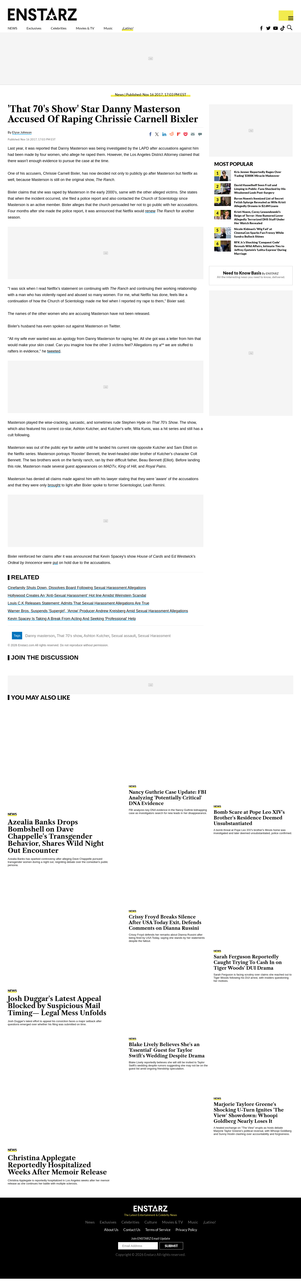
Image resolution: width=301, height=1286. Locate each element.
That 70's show (69, 643)
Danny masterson (40, 643)
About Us (111, 1237)
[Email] (192, 141)
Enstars (42, 14)
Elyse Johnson (22, 139)
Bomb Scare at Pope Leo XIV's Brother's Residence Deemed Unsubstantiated (249, 825)
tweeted (53, 358)
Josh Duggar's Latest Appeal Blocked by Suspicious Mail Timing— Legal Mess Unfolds (57, 1013)
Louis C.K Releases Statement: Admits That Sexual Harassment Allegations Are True (78, 610)
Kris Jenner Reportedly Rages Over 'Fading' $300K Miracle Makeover (257, 181)
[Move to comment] (200, 141)
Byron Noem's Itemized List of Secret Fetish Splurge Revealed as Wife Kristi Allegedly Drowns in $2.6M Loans (260, 209)
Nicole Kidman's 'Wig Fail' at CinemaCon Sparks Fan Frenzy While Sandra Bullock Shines (259, 239)
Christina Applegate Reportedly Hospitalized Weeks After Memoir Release (57, 1172)
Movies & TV (114, 30)
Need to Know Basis (242, 280)
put (55, 570)
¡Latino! (171, 30)
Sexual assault (123, 643)
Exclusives (44, 30)
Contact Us (131, 1237)
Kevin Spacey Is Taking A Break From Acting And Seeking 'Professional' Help (72, 626)
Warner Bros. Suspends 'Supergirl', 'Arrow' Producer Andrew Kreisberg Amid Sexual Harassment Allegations (98, 618)
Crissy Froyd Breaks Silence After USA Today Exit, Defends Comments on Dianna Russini (165, 929)
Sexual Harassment (154, 643)
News (119, 102)
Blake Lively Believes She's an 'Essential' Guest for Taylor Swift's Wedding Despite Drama (167, 1057)
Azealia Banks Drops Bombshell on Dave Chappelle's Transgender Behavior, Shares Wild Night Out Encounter (56, 843)
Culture (150, 1229)
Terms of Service (158, 1237)
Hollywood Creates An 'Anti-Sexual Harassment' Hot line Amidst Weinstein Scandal (77, 603)
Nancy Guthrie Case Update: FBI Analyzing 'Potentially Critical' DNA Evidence (167, 805)
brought (54, 492)
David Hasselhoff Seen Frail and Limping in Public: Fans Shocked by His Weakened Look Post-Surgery (260, 196)
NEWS (15, 30)
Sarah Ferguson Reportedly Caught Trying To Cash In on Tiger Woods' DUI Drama (248, 969)
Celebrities (78, 30)
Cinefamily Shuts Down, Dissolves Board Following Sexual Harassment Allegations (77, 595)
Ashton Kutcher (96, 643)
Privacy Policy (186, 1237)
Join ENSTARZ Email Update (150, 1246)
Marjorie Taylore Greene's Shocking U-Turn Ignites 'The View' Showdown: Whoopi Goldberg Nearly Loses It (249, 1120)
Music (146, 30)
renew (150, 218)
